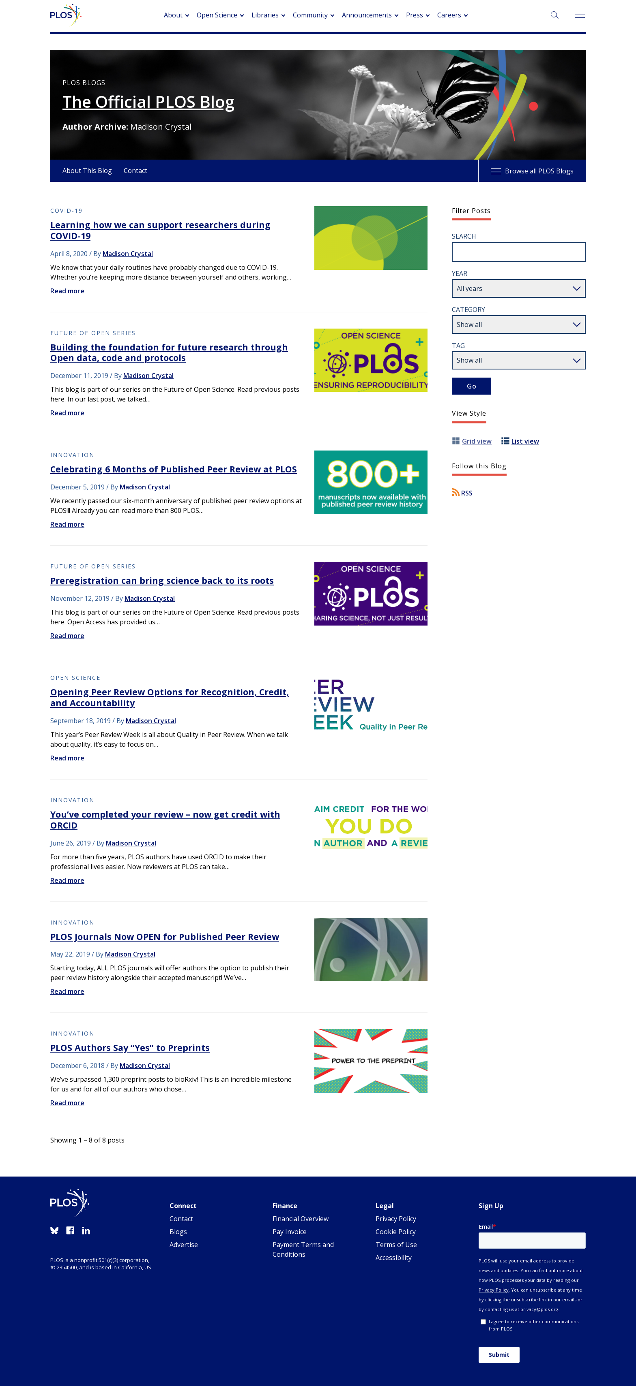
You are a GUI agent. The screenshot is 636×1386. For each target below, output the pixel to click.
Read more (67, 290)
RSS (462, 493)
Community (310, 15)
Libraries (265, 15)
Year (459, 273)
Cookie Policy (396, 1231)
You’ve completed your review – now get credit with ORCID (165, 819)
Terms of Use (396, 1244)
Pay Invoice (290, 1231)
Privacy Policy (396, 1218)
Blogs (178, 1231)
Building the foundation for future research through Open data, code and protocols (169, 352)
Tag (458, 345)
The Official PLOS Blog (148, 102)
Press (414, 15)
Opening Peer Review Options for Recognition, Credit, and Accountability (169, 697)
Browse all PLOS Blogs (532, 171)
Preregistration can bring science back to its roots (162, 580)
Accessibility (394, 1257)
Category (468, 309)
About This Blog (87, 170)
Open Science (217, 15)
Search (464, 236)
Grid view (477, 441)
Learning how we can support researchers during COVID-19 (160, 230)
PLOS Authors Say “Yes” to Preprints (130, 1047)
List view (525, 441)
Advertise (184, 1244)
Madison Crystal (128, 253)
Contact (135, 170)
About (173, 15)
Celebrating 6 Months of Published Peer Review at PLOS (173, 469)
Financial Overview (301, 1218)
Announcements (367, 15)
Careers (449, 15)
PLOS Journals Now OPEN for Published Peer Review (164, 936)
